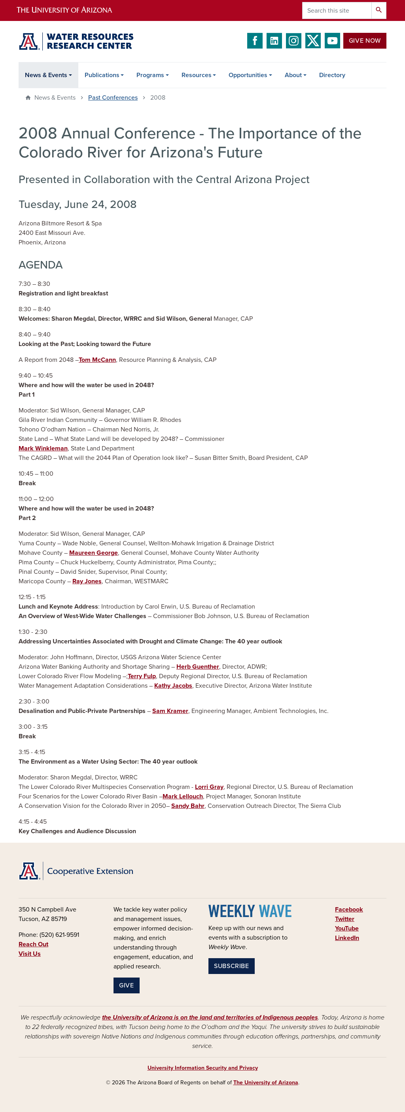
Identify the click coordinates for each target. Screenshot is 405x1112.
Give (126, 985)
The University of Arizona (265, 1082)
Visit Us (30, 954)
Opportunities (248, 75)
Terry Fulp (142, 676)
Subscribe (231, 966)
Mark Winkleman (43, 448)
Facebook (349, 909)
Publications (102, 75)
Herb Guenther (197, 667)
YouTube (347, 928)
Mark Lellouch (183, 796)
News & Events (46, 75)
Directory (332, 75)
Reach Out (33, 944)
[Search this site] (337, 10)
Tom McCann (97, 360)
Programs (150, 75)
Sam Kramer (170, 711)
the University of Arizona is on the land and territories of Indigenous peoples (210, 1017)
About (293, 75)
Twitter (344, 919)
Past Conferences (113, 98)
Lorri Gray (209, 787)
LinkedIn (347, 938)
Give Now (365, 41)
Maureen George (93, 553)
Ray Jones (87, 581)
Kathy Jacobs (173, 686)
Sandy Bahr (187, 806)
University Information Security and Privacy (203, 1068)
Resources (197, 75)
